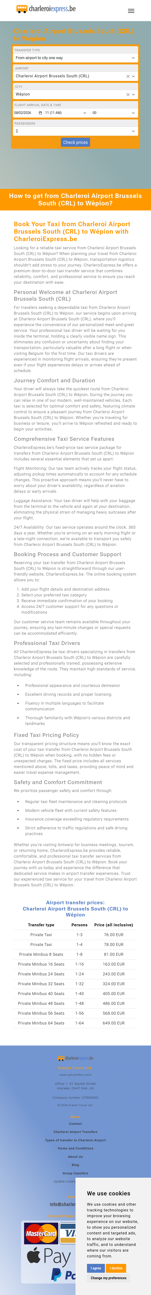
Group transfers (75, 1173)
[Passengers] (75, 131)
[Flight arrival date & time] (28, 113)
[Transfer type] (75, 58)
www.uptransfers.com (75, 1074)
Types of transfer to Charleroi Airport (75, 1140)
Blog (75, 1165)
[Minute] (115, 112)
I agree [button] (96, 1268)
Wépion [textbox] (23, 94)
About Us (75, 1157)
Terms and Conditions (76, 1148)
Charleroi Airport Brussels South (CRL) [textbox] (52, 76)
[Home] (46, 9)
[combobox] (75, 76)
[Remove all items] (128, 76)
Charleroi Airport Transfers (75, 1132)
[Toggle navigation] (131, 10)
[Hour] (67, 113)
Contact (75, 1123)
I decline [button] (116, 1268)
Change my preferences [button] (108, 1278)
